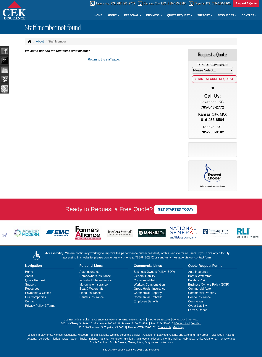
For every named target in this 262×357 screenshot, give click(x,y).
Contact (30, 301)
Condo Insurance (199, 297)
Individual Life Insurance (96, 280)
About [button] (113, 15)
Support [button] (205, 15)
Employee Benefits (146, 301)
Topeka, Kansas (98, 334)
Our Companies (35, 297)
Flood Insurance (90, 292)
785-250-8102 (220, 3)
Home (98, 15)
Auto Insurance (90, 271)
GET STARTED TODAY (175, 209)
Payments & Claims (38, 292)
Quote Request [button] (179, 15)
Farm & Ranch (197, 310)
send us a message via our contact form (184, 257)
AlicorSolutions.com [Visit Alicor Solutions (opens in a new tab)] (121, 349)
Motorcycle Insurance (94, 284)
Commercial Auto (145, 280)
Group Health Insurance (149, 288)
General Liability (144, 276)
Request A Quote (246, 3)
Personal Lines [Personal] (91, 266)
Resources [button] (227, 15)
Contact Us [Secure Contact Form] (179, 319)
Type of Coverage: (212, 64)
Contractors (196, 301)
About (40, 41)
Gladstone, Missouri (76, 334)
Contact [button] (249, 15)
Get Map (193, 319)
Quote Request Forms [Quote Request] (205, 266)
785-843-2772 (116, 3)
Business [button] (154, 15)
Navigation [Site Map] (33, 266)
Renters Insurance (92, 297)
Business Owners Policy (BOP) (154, 271)
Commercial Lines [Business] (148, 266)
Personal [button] (132, 15)
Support (30, 284)
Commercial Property (148, 292)
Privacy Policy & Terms (40, 305)
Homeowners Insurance (95, 276)
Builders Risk (197, 280)
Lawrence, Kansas (52, 334)
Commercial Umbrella (148, 297)
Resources (32, 288)
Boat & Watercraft (91, 288)
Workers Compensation (149, 284)
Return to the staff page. (104, 59)
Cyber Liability (197, 305)
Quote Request (35, 280)
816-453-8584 (172, 3)
